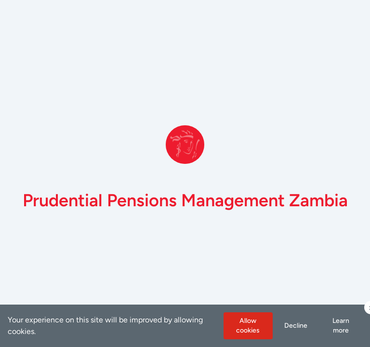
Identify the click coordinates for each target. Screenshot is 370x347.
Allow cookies (248, 325)
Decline (295, 325)
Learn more (340, 325)
